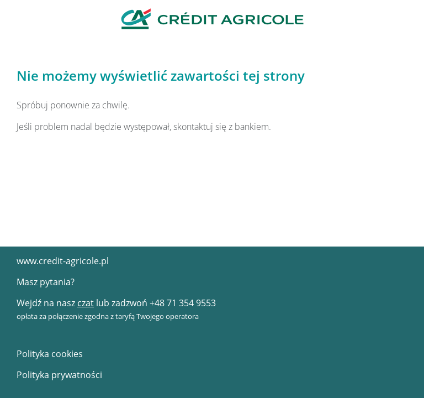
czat (85, 303)
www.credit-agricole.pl (63, 261)
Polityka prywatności (59, 375)
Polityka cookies (50, 354)
